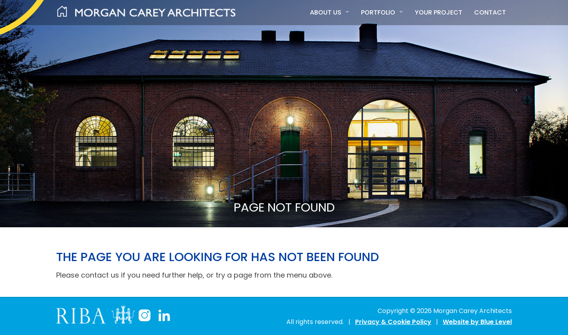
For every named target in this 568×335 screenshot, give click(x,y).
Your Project (438, 12)
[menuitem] (329, 12)
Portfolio (378, 12)
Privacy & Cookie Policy (393, 321)
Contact (490, 12)
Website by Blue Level (477, 321)
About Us (325, 12)
